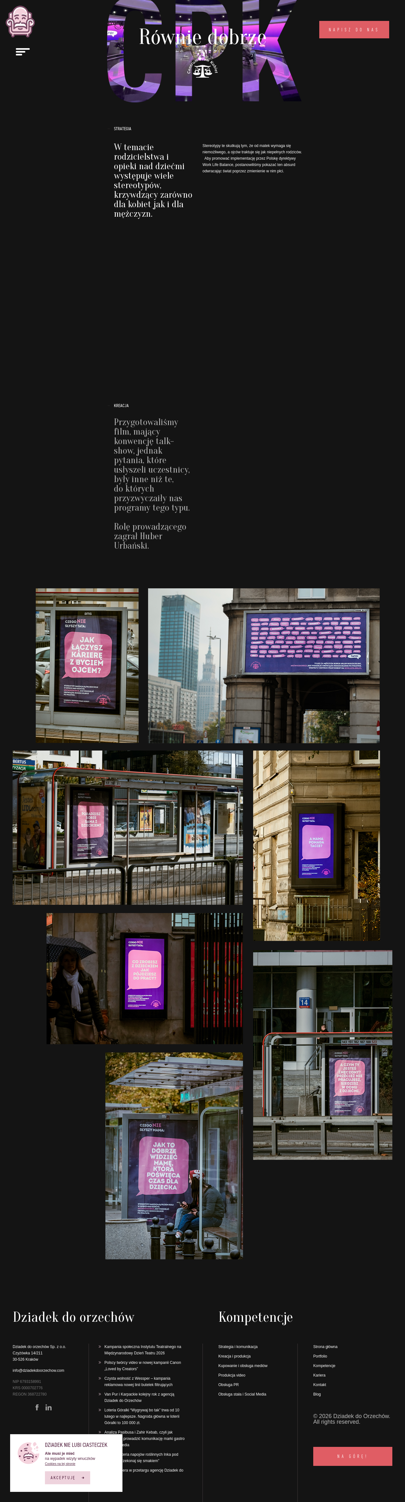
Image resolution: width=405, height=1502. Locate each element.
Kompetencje (324, 1366)
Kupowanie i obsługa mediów (242, 1366)
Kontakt (319, 1385)
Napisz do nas (354, 29)
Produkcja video (231, 1375)
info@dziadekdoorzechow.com (38, 1370)
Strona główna (325, 1347)
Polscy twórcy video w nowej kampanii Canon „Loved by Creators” (142, 1365)
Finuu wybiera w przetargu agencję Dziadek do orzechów (143, 1473)
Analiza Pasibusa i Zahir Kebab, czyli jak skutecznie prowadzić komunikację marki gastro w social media (144, 1438)
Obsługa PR (228, 1385)
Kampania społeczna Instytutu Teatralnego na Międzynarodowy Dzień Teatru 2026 (142, 1350)
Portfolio (320, 1356)
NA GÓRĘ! (352, 1456)
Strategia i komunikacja (238, 1347)
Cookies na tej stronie (60, 1464)
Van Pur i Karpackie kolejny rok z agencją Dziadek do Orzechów (139, 1397)
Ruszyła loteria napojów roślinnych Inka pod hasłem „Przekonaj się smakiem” (141, 1457)
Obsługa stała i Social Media (242, 1394)
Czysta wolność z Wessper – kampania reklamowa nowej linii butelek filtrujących (139, 1381)
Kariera (319, 1375)
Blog (317, 1394)
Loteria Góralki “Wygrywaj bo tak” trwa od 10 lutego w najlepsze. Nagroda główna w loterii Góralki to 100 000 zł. (141, 1416)
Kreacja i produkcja (234, 1356)
